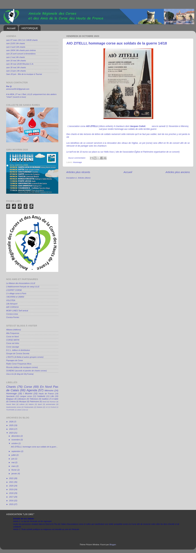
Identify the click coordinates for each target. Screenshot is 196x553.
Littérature (21, 399)
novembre (15, 440)
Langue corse (26, 396)
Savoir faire (10, 404)
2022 (11, 478)
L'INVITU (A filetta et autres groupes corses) (24, 357)
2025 (11, 425)
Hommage (77, 162)
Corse (28, 386)
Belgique (10, 399)
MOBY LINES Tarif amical (17, 311)
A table (55, 399)
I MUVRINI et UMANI (15, 297)
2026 (11, 422)
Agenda (31, 390)
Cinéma (12, 401)
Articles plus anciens (177, 172)
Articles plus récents (78, 172)
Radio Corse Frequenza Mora (18, 364)
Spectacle (10, 396)
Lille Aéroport (11, 304)
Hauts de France (46, 394)
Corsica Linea (12, 314)
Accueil (11, 28)
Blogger (112, 544)
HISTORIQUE (30, 28)
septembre (16, 451)
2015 (11, 504)
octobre (14, 443)
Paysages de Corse (14, 360)
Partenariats (28, 407)
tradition (45, 399)
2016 (11, 501)
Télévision (33, 399)
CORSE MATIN (12, 340)
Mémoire (48, 390)
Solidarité (41, 396)
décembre (15, 436)
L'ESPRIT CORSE (14, 290)
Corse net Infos (12, 343)
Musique (22, 401)
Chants (11, 386)
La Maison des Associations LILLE (20, 283)
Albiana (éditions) (13, 330)
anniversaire (50, 404)
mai (13, 462)
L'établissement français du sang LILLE (22, 287)
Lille (52, 396)
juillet (13, 455)
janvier (14, 473)
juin (13, 459)
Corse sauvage (12, 347)
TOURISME (10, 410)
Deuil (44, 402)
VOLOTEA (10, 300)
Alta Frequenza (12, 333)
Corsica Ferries (12, 317)
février (14, 470)
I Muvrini (27, 393)
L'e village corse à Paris (16, 293)
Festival (53, 407)
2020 (11, 486)
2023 (11, 433)
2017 (11, 497)
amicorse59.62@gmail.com (17, 89)
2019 (11, 489)
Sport (40, 404)
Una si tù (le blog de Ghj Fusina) (20, 374)
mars (13, 466)
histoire (39, 407)
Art (47, 407)
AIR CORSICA (12, 307)
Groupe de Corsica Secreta (17, 353)
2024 (11, 429)
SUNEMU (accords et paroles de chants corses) (26, 371)
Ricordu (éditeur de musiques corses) (22, 367)
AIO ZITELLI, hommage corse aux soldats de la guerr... (34, 447)
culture (22, 404)
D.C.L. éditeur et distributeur (18, 350)
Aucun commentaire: (77, 158)
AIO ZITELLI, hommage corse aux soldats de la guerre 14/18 (116, 43)
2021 (11, 482)
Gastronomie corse (13, 407)
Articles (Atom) (84, 178)
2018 (11, 493)
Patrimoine (34, 401)
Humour (53, 402)
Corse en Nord (12, 336)
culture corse (21, 410)
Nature (31, 404)
